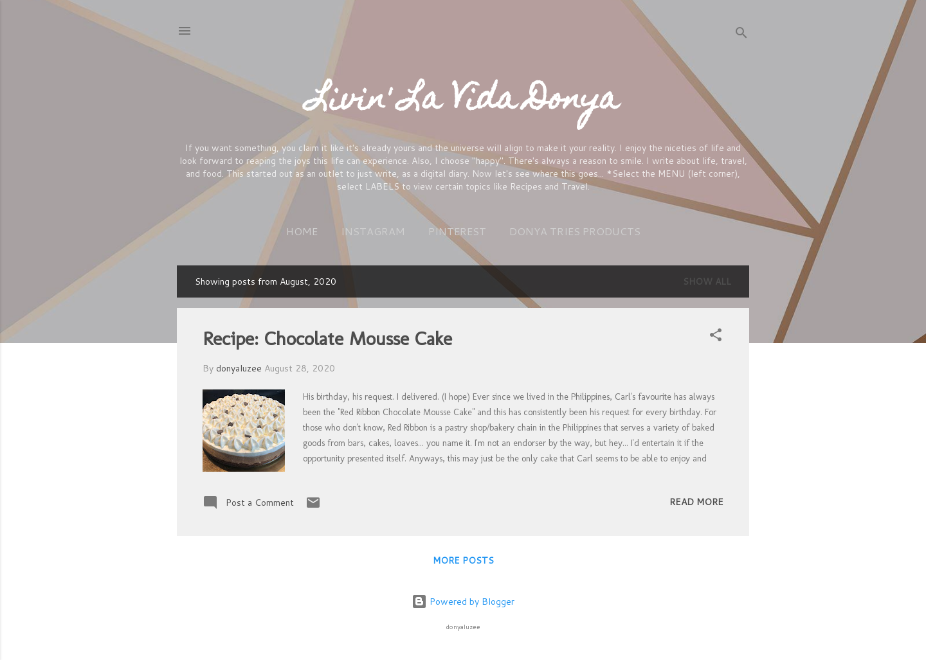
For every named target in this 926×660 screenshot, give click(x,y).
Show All (707, 281)
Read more (696, 501)
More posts (463, 560)
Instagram (373, 231)
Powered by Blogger (463, 601)
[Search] (741, 35)
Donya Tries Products (574, 231)
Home (302, 231)
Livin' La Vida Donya (463, 101)
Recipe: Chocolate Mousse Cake (327, 338)
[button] (715, 337)
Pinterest (457, 231)
